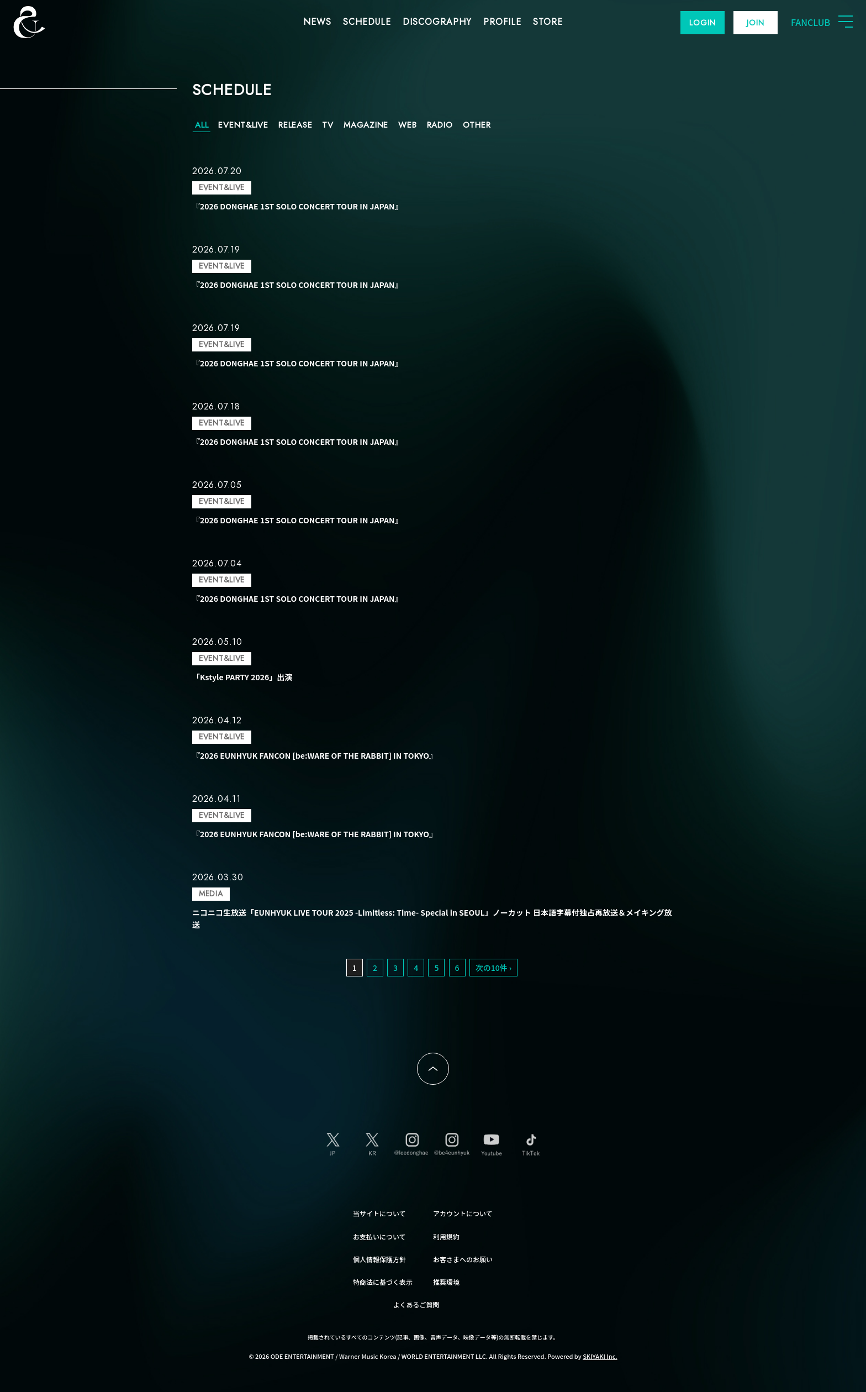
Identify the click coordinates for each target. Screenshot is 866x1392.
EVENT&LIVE (243, 125)
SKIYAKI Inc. (600, 1356)
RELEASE (295, 125)
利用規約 (446, 1236)
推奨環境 (446, 1281)
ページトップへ (433, 1068)
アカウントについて (463, 1213)
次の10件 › (493, 967)
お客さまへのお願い (463, 1259)
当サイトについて (379, 1213)
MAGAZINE (366, 125)
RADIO (440, 125)
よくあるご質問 (416, 1304)
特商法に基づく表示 (383, 1281)
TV (328, 125)
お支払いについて (379, 1236)
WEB (407, 125)
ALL (201, 125)
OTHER (477, 125)
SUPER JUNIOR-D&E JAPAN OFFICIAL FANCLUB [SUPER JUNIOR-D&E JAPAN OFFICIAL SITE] (47, 22)
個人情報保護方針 (379, 1259)
